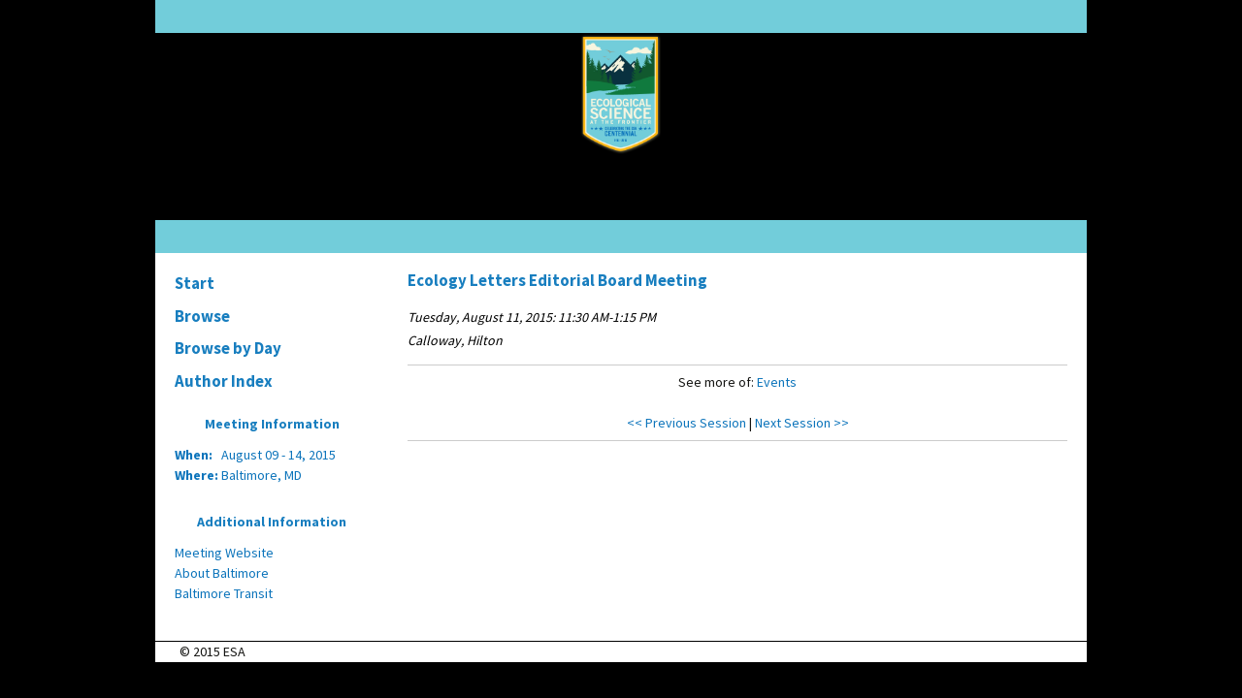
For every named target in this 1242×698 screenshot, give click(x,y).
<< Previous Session (686, 422)
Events (777, 382)
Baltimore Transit (224, 593)
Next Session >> (802, 422)
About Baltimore (222, 573)
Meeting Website (224, 552)
